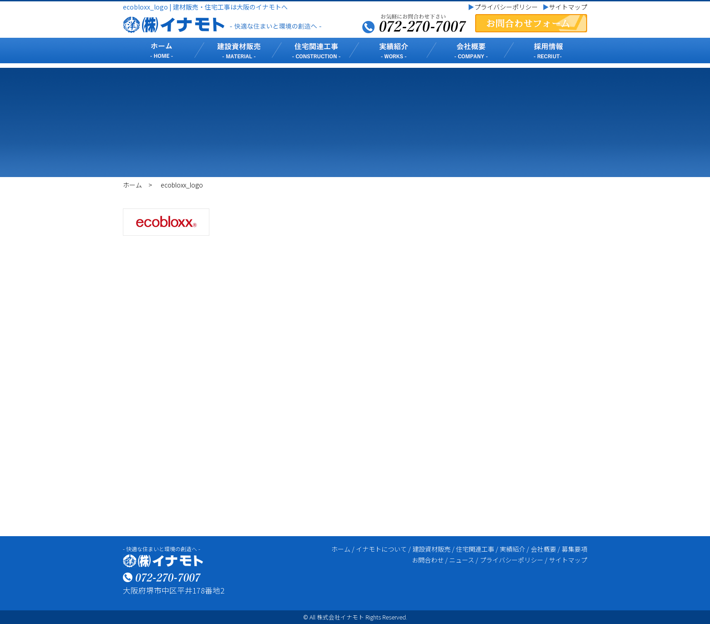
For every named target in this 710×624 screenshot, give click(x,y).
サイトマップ (565, 6)
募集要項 (574, 548)
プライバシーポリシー (503, 6)
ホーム (132, 184)
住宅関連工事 (475, 548)
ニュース (461, 559)
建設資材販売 (431, 548)
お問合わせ (428, 559)
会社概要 (543, 548)
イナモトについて (381, 548)
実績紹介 (512, 548)
